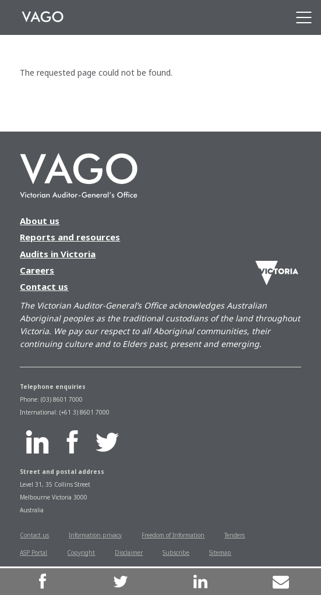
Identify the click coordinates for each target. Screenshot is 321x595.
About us (39, 220)
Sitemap (220, 552)
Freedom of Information (173, 535)
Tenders (234, 535)
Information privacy (95, 535)
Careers (37, 270)
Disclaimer (129, 552)
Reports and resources (70, 237)
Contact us (44, 286)
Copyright (81, 552)
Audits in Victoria (58, 254)
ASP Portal (33, 552)
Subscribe (176, 552)
